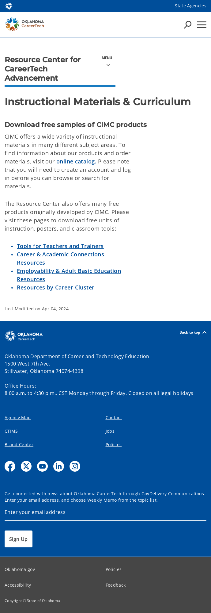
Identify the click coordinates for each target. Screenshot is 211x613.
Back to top (192, 332)
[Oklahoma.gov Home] (9, 6)
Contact (114, 417)
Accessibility (18, 585)
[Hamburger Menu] (201, 24)
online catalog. (76, 161)
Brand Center (19, 444)
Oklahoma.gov (20, 569)
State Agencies (190, 6)
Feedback (116, 585)
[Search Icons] (188, 24)
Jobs (110, 431)
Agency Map (18, 417)
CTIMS (11, 431)
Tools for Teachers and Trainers (60, 246)
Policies (114, 444)
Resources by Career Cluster (55, 287)
